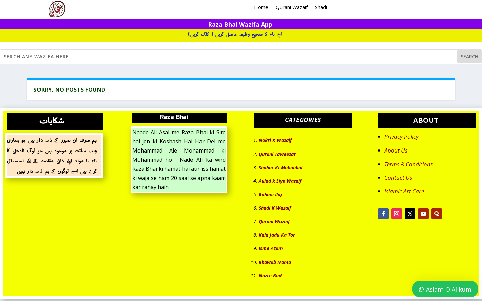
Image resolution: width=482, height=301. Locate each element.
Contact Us (398, 177)
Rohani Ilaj (270, 194)
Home (261, 7)
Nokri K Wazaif (275, 140)
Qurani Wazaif (292, 7)
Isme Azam (271, 248)
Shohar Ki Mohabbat (281, 167)
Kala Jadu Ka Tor (277, 235)
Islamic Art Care (404, 191)
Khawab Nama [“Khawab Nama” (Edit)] (275, 262)
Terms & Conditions (408, 164)
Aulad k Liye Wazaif (280, 181)
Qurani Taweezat (277, 154)
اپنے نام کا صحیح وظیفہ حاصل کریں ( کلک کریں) (235, 34)
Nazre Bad (270, 275)
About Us (395, 150)
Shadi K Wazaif (275, 208)
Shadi (321, 7)
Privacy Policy (401, 136)
